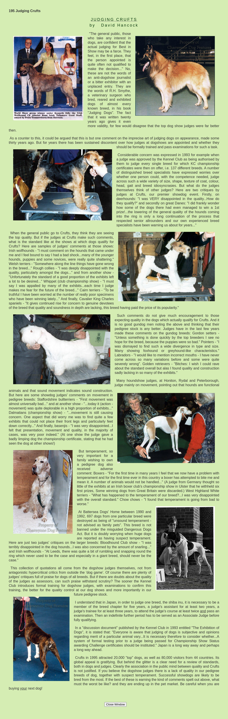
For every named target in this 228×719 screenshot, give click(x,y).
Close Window (115, 704)
